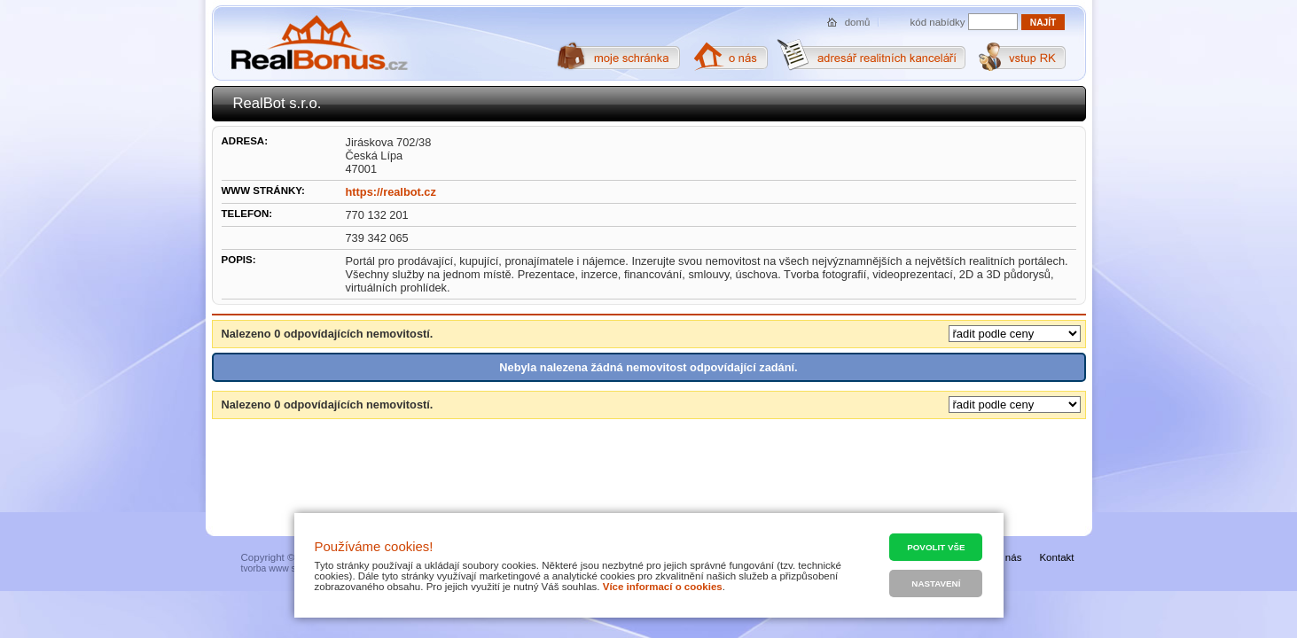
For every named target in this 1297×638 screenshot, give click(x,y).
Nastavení (935, 583)
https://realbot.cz (391, 191)
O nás (1008, 557)
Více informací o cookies (663, 586)
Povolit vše (936, 547)
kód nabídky (937, 22)
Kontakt (1056, 557)
